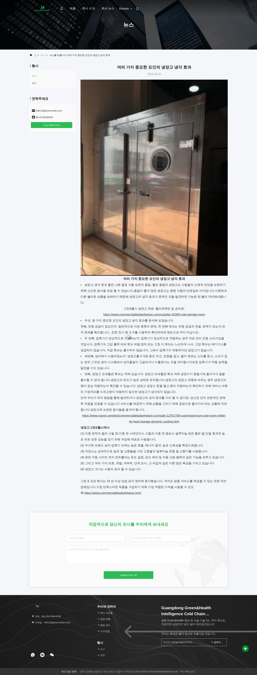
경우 (34, 83)
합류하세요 (217, 642)
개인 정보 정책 (68, 671)
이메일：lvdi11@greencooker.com (51, 622)
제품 (73, 8)
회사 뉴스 (108, 8)
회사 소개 (88, 8)
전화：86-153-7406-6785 (46, 616)
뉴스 (43, 55)
